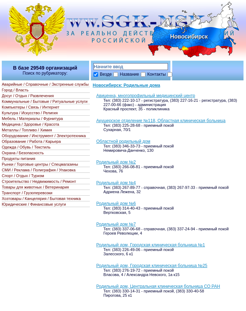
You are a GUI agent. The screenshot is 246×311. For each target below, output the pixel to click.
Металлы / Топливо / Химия (27, 130)
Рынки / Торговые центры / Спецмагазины (40, 164)
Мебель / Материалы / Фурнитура (32, 118)
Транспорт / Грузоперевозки (27, 193)
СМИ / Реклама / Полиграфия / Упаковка (39, 170)
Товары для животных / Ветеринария (35, 187)
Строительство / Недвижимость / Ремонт (39, 181)
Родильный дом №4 (116, 182)
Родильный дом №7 (116, 224)
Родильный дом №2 (116, 162)
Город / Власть (15, 90)
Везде (106, 74)
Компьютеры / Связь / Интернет (31, 107)
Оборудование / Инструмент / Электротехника (44, 136)
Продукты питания (18, 158)
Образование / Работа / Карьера (31, 141)
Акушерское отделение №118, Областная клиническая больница (161, 120)
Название (129, 74)
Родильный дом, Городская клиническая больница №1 (150, 244)
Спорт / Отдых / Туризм (23, 176)
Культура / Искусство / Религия (30, 113)
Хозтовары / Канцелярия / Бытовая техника (41, 198)
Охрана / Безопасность (23, 153)
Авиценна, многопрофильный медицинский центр (145, 95)
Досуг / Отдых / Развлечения (28, 96)
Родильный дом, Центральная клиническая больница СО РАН (158, 286)
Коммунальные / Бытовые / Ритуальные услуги (44, 101)
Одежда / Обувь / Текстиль (26, 147)
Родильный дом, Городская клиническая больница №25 (151, 265)
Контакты (156, 74)
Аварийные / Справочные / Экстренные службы (45, 84)
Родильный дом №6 (116, 203)
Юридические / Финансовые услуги (34, 204)
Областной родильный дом (123, 141)
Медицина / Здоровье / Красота (30, 124)
